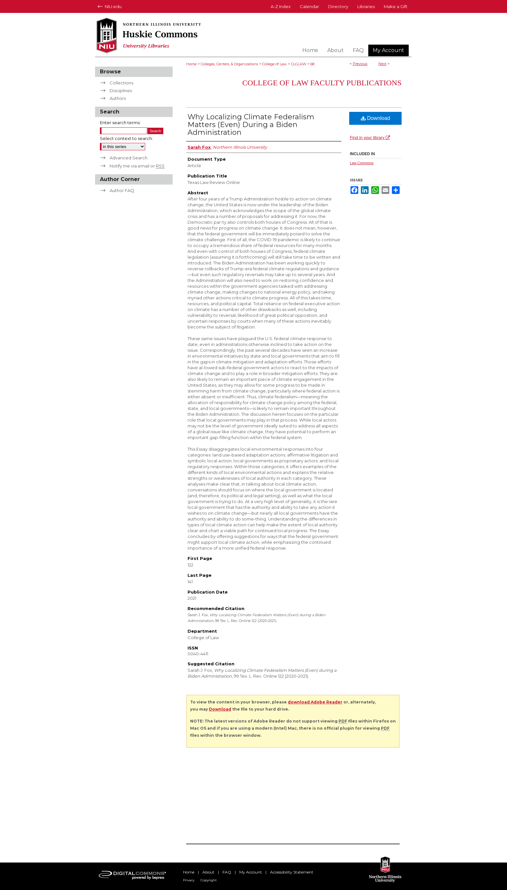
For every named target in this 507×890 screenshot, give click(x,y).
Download (375, 118)
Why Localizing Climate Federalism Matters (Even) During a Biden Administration (251, 125)
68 (312, 64)
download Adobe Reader (315, 702)
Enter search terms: (120, 122)
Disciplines (121, 90)
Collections (121, 82)
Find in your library (370, 137)
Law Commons (361, 163)
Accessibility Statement (291, 872)
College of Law (274, 64)
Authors (118, 98)
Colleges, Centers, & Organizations (229, 64)
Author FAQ (122, 190)
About (208, 872)
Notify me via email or (137, 165)
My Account (250, 872)
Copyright (208, 880)
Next (382, 63)
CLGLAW (298, 64)
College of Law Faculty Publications (322, 83)
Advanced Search (128, 157)
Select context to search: (126, 138)
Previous (360, 63)
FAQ (226, 872)
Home (191, 64)
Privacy (188, 880)
